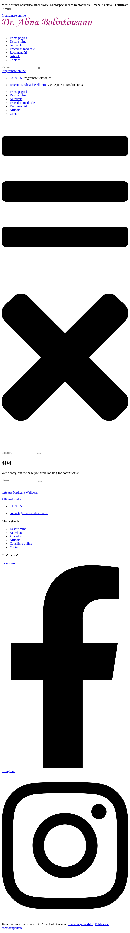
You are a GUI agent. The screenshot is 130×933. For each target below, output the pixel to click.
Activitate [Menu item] (16, 45)
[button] (14, 15)
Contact (15, 547)
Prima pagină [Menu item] (18, 38)
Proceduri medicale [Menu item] (22, 49)
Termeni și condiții (80, 924)
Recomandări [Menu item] (18, 52)
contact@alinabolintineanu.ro (29, 513)
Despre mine (18, 529)
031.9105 (16, 78)
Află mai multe (11, 499)
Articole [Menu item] (15, 56)
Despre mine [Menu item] (18, 41)
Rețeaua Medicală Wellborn (28, 85)
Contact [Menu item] (15, 60)
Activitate (16, 532)
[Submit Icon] (39, 68)
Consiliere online (21, 543)
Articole (15, 540)
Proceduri (16, 536)
